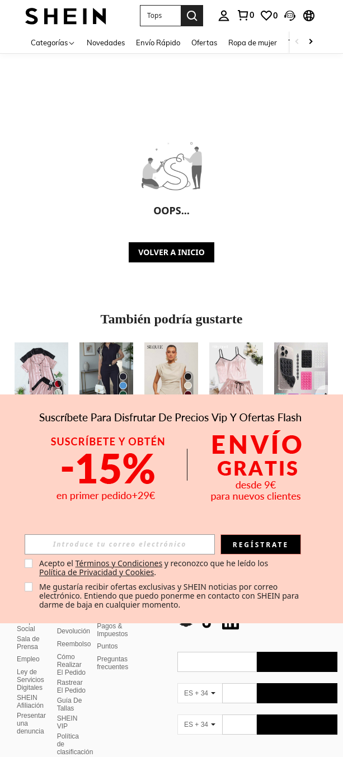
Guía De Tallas (69, 704)
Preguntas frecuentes (112, 663)
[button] (160, 15)
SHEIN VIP (67, 722)
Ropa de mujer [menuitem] (252, 42)
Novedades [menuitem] (106, 42)
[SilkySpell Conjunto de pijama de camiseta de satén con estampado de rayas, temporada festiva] (236, 378)
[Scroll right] (310, 42)
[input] (120, 544)
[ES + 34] (199, 693)
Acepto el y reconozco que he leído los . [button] (154, 567)
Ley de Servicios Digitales (30, 680)
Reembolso (74, 644)
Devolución (73, 631)
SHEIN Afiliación (30, 701)
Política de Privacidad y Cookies (96, 572)
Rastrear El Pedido (71, 686)
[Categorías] (53, 42)
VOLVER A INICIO (171, 252)
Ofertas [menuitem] (204, 42)
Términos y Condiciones (118, 563)
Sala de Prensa (28, 643)
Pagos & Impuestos (112, 630)
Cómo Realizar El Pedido (71, 664)
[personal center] (224, 15)
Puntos (107, 646)
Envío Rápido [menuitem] (158, 42)
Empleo (28, 659)
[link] (245, 15)
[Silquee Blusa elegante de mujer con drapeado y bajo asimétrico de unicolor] (171, 378)
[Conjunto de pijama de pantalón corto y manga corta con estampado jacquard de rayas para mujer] (41, 378)
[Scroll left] (297, 42)
